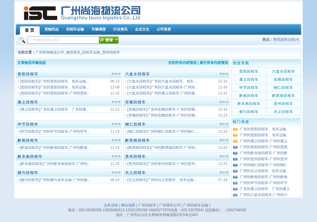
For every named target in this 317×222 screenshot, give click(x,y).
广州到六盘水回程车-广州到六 (264, 195)
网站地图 (128, 205)
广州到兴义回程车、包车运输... (172, 180)
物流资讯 (73, 52)
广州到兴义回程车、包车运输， (265, 171)
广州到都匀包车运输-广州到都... (65, 180)
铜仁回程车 (135, 124)
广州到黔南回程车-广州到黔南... (65, 148)
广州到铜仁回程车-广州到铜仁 (264, 165)
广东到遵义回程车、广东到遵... (64, 109)
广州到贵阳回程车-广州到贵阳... (65, 93)
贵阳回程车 (28, 74)
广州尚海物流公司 (49, 52)
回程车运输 (91, 52)
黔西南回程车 (137, 140)
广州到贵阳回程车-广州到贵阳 (264, 147)
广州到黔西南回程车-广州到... (174, 148)
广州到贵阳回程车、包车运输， (265, 135)
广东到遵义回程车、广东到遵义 (265, 189)
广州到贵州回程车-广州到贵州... (172, 164)
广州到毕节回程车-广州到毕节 (264, 183)
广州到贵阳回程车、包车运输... (64, 81)
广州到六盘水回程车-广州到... (174, 87)
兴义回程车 (135, 173)
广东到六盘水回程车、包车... (174, 81)
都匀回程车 (28, 173)
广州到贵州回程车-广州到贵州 (264, 159)
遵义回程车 (28, 102)
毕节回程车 (28, 124)
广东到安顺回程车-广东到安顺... (172, 109)
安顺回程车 (135, 102)
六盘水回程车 (137, 74)
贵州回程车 (111, 52)
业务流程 (111, 205)
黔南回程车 (28, 140)
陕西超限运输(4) (286, 39)
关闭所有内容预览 (182, 63)
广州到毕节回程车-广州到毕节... (65, 131)
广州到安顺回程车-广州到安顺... (172, 115)
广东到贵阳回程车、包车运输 (263, 129)
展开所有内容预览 (214, 63)
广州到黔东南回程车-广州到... (66, 164)
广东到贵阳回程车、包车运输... (64, 87)
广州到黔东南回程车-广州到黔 (264, 153)
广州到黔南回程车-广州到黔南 (264, 177)
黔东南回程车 (30, 156)
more (116, 73)
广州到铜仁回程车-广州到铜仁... (172, 131)
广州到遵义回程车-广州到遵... (174, 93)
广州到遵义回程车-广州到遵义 (264, 141)
